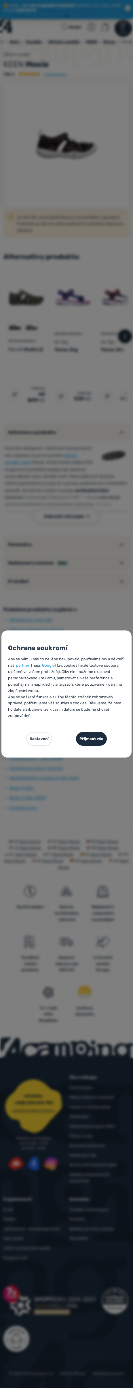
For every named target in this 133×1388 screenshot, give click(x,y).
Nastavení (39, 739)
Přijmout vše (91, 739)
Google (48, 665)
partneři (23, 665)
